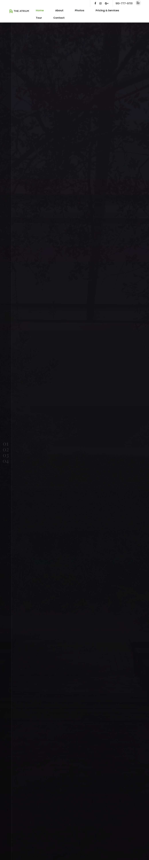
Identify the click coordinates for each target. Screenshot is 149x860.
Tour (39, 18)
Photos (79, 10)
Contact (59, 18)
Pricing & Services (107, 10)
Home (40, 10)
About (59, 10)
